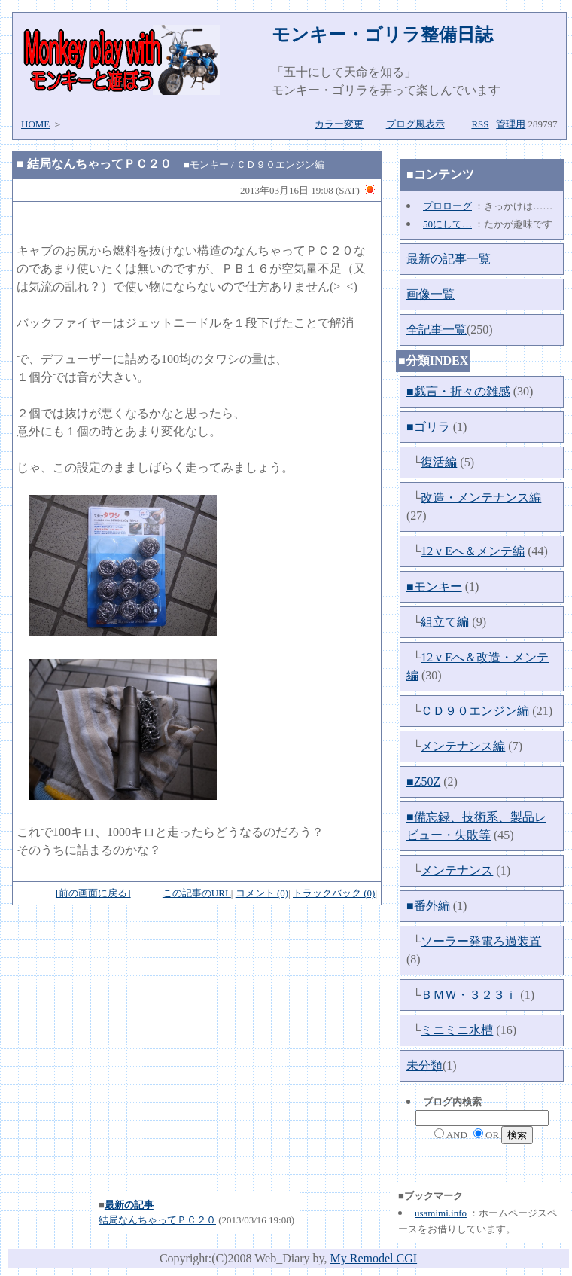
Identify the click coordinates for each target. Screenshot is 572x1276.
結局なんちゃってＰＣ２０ (99, 163)
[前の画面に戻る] (93, 893)
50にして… (447, 224)
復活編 (439, 462)
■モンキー (434, 586)
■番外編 (428, 905)
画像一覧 (430, 294)
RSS (479, 124)
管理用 (510, 124)
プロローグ (447, 206)
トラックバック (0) (334, 893)
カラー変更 (339, 124)
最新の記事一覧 (448, 258)
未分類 (424, 1065)
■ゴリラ (428, 426)
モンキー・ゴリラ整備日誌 (382, 34)
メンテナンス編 (463, 746)
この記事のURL (197, 893)
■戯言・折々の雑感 (458, 391)
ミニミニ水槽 (457, 1030)
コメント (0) (262, 893)
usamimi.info (441, 1213)
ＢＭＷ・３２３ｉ (469, 994)
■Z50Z (423, 781)
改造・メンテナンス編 (481, 497)
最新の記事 (129, 1204)
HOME (35, 124)
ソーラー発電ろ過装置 (481, 941)
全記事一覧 (436, 329)
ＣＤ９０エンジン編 (475, 710)
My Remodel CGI (374, 1258)
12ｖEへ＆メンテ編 (473, 551)
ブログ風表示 (415, 124)
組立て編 (445, 621)
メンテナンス (457, 870)
